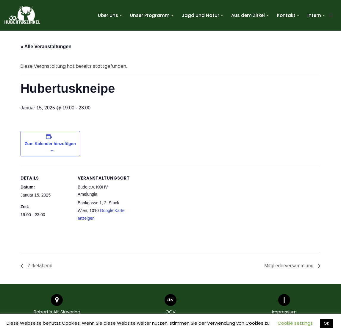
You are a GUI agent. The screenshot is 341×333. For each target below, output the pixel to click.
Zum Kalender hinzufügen (50, 143)
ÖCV (170, 312)
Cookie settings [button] (295, 323)
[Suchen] (331, 15)
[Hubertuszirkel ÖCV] (22, 15)
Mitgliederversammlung (289, 265)
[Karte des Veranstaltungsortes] (166, 207)
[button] (121, 15)
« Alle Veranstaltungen (46, 46)
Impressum (284, 312)
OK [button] (326, 323)
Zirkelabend (39, 265)
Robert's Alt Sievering (57, 312)
